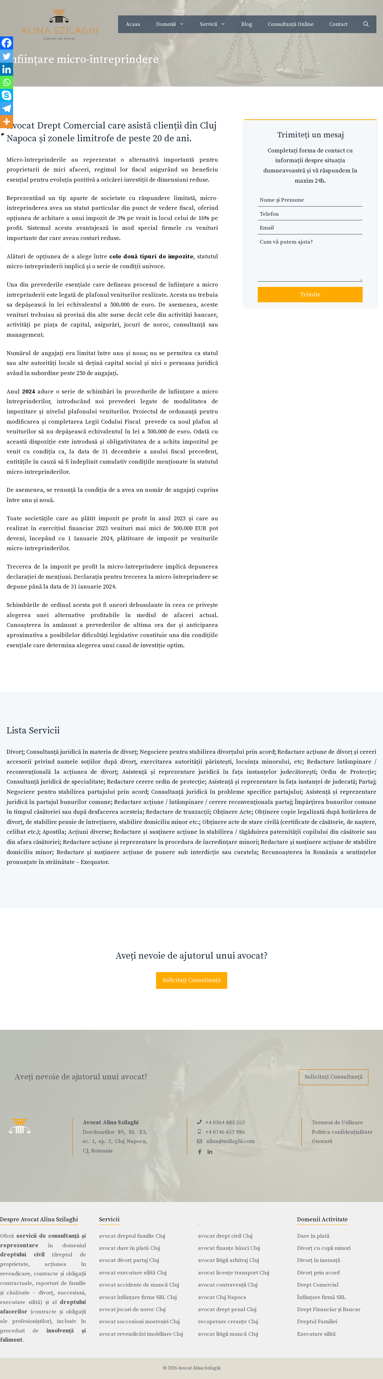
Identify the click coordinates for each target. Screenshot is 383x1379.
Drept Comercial (317, 1285)
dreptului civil (22, 1254)
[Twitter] (6, 56)
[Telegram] (6, 108)
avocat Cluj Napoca (222, 1297)
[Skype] (6, 95)
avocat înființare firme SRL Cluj (138, 1297)
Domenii (174, 24)
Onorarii (322, 1141)
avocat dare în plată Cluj (129, 1248)
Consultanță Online (290, 24)
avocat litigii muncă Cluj (228, 1334)
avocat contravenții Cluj (227, 1285)
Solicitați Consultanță (192, 980)
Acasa (133, 24)
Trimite (310, 294)
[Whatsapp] (6, 82)
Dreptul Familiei (317, 1321)
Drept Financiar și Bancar (328, 1309)
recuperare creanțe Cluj (228, 1321)
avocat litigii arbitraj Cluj (228, 1260)
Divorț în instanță (318, 1260)
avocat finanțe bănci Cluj (229, 1248)
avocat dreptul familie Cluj (132, 1236)
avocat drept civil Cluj (225, 1236)
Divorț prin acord (318, 1272)
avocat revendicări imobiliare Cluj (141, 1334)
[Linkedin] (6, 69)
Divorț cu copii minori (324, 1248)
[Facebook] (6, 43)
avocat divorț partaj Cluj (129, 1260)
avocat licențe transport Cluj (233, 1272)
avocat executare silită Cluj (133, 1272)
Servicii (216, 24)
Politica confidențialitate (342, 1132)
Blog (246, 24)
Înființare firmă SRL (321, 1297)
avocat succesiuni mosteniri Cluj (139, 1321)
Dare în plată (313, 1236)
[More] (6, 121)
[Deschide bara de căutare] (365, 24)
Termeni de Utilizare (337, 1122)
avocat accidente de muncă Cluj (139, 1285)
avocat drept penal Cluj (227, 1309)
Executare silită (316, 1334)
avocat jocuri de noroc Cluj (132, 1309)
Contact (338, 24)
